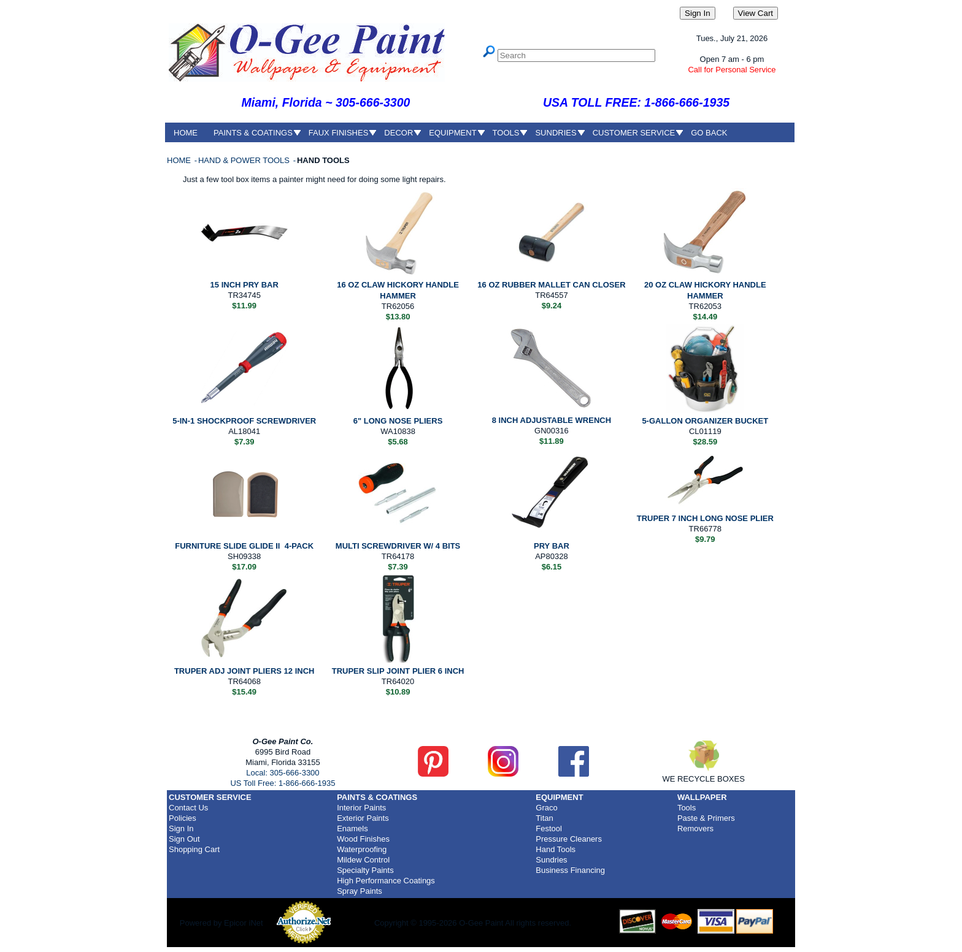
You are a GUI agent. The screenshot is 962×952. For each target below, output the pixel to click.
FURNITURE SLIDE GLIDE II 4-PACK (244, 545)
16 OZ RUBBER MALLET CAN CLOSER (551, 284)
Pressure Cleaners (569, 838)
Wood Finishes (363, 838)
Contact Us (188, 807)
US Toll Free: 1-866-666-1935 (282, 783)
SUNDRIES (555, 132)
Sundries (551, 859)
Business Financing (570, 870)
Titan (544, 818)
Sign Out (184, 838)
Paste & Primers (706, 818)
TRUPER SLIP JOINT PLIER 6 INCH (398, 671)
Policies (182, 818)
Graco (546, 807)
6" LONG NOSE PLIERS (398, 420)
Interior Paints (361, 807)
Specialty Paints (365, 870)
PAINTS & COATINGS (253, 132)
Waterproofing (362, 849)
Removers (695, 828)
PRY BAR (551, 545)
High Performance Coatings (386, 880)
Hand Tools (555, 849)
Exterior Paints (363, 818)
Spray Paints (359, 891)
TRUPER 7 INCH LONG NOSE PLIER (705, 518)
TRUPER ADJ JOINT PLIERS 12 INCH (244, 671)
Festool (549, 828)
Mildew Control (363, 859)
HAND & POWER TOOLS (245, 160)
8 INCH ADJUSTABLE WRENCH (551, 420)
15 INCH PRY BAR (244, 284)
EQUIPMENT (452, 132)
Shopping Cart (194, 849)
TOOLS (506, 132)
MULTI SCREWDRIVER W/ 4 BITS (398, 545)
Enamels (352, 828)
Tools (686, 807)
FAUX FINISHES (339, 132)
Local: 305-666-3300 (282, 772)
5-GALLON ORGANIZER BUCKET (705, 420)
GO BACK (709, 132)
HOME (186, 132)
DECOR (398, 132)
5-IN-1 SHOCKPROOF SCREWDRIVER (244, 420)
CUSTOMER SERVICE (634, 132)
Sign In (181, 828)
